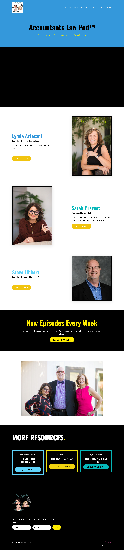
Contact (102, 7)
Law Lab (95, 7)
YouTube (88, 7)
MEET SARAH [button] (81, 226)
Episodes (80, 7)
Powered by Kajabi (107, 546)
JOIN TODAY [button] (28, 469)
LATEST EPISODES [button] (62, 340)
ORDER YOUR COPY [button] (96, 467)
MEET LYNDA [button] (22, 158)
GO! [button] (56, 527)
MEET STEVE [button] (22, 287)
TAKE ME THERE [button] (62, 466)
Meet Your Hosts (70, 7)
